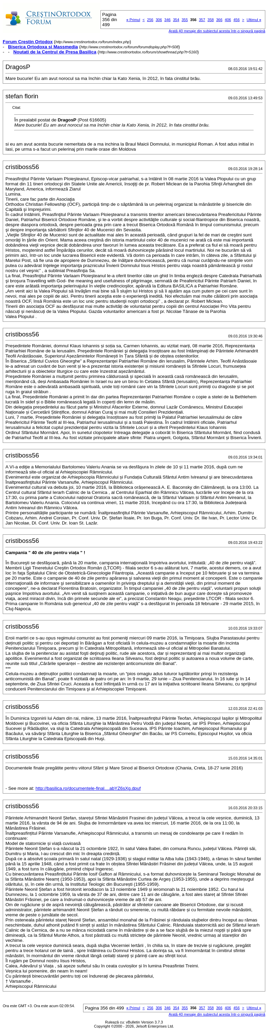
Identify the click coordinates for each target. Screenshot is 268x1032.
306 (159, 20)
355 (185, 20)
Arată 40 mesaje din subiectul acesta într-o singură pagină (217, 31)
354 (176, 20)
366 (219, 20)
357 (202, 20)
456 (236, 20)
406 (228, 20)
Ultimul (254, 20)
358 (210, 20)
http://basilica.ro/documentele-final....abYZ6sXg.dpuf (88, 788)
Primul (133, 20)
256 (150, 20)
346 (167, 20)
